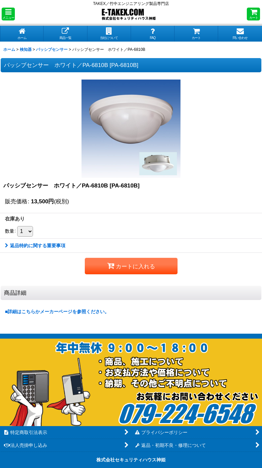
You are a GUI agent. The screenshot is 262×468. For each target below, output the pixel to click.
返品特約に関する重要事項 (35, 245)
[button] (8, 14)
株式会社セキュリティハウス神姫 (131, 459)
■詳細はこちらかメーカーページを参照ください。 (57, 311)
